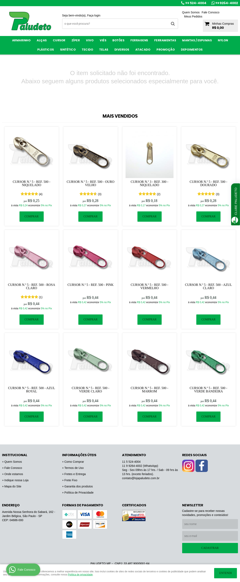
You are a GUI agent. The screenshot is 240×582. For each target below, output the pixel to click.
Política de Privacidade (79, 492)
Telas (103, 49)
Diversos (121, 49)
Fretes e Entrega (75, 474)
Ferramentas (165, 40)
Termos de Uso (74, 468)
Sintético (68, 49)
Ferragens (139, 40)
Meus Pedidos (193, 16)
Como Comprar (74, 461)
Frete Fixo (70, 480)
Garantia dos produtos (78, 486)
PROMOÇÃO (166, 49)
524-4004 (195, 3)
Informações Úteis (79, 455)
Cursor (59, 40)
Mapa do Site (12, 486)
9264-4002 (227, 3)
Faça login (94, 15)
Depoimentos (192, 49)
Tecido (87, 49)
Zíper (76, 40)
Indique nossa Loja (16, 480)
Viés (103, 40)
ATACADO (143, 49)
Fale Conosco (210, 12)
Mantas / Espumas (197, 40)
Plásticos (45, 49)
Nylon (223, 40)
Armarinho (21, 40)
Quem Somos (191, 12)
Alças (42, 40)
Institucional (14, 455)
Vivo (90, 40)
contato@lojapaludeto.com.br (140, 478)
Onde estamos (13, 474)
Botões (118, 40)
